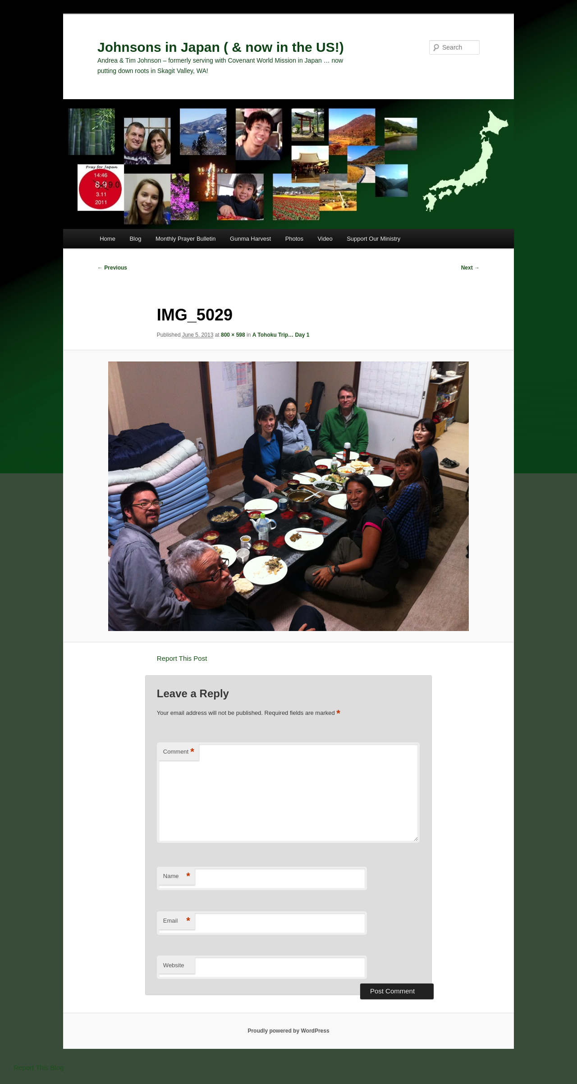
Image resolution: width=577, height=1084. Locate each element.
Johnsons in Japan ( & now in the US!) (220, 47)
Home (107, 238)
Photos (294, 238)
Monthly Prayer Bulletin (186, 238)
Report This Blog (39, 1067)
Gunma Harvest (250, 238)
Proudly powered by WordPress (288, 1031)
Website (173, 965)
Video (325, 238)
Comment (178, 752)
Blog (135, 238)
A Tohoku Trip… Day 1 (281, 335)
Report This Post (182, 658)
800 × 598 (233, 335)
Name (176, 876)
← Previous (112, 268)
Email (176, 921)
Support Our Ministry (373, 238)
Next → (470, 268)
